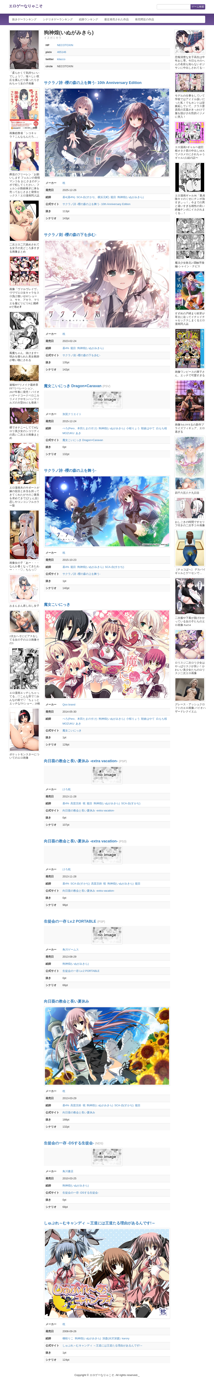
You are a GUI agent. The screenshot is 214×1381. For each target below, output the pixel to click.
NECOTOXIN (65, 45)
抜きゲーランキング (24, 19)
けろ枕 (66, 789)
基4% (65, 348)
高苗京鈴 (75, 803)
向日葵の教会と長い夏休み (66, 1001)
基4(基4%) (68, 197)
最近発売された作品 (116, 19)
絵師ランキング (88, 19)
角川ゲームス (70, 949)
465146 (61, 52)
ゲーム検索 (198, 6)
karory (125, 1338)
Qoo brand (68, 704)
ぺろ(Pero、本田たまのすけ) (79, 428)
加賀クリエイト (72, 414)
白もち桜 (161, 428)
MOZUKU (68, 433)
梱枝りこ (67, 1338)
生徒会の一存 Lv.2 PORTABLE (70, 921)
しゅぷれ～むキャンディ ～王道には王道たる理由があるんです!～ (99, 1223)
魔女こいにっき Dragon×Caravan (73, 386)
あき (78, 433)
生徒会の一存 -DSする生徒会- (69, 1143)
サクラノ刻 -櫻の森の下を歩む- (70, 235)
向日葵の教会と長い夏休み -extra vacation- (81, 761)
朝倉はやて (148, 428)
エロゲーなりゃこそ (26, 6)
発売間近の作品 (144, 19)
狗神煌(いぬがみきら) (130, 197)
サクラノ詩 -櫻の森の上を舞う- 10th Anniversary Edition (92, 83)
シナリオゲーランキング (58, 19)
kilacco (61, 59)
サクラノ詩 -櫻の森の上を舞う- (70, 470)
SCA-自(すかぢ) (114, 567)
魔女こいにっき (57, 604)
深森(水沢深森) (111, 1338)
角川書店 (67, 1171)
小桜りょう (133, 428)
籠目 (113, 197)
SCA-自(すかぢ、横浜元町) (92, 197)
